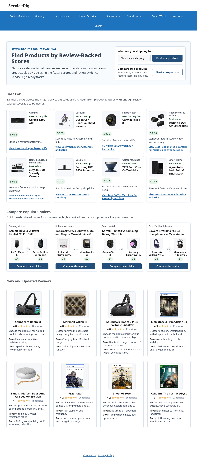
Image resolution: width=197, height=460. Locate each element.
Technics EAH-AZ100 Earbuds (178, 124)
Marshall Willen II (75, 321)
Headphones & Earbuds (177, 114)
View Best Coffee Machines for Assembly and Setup (119, 197)
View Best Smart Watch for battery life (117, 147)
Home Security (91, 16)
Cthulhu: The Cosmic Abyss (169, 393)
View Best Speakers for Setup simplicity (72, 196)
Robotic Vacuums (65, 226)
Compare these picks (29, 266)
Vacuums (181, 16)
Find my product (167, 58)
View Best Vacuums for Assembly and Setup (75, 148)
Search (98, 25)
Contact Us (89, 455)
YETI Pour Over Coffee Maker (131, 169)
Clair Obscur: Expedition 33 (169, 321)
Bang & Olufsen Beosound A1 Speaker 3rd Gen (28, 395)
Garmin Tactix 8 (131, 121)
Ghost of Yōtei (122, 393)
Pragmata (75, 393)
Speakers (115, 16)
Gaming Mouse (17, 226)
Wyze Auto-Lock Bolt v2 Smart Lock (176, 170)
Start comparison (167, 72)
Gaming (43, 16)
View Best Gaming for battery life (28, 148)
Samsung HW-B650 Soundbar (85, 169)
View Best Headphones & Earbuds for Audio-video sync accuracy (168, 148)
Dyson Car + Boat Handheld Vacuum (85, 123)
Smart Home (138, 16)
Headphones (65, 16)
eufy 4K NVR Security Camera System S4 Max (38, 173)
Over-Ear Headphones (160, 226)
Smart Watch (159, 16)
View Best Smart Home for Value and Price (167, 196)
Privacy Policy (106, 455)
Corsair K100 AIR (37, 121)
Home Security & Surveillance (38, 161)
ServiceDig (18, 5)
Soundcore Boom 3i (28, 321)
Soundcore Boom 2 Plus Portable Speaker (122, 323)
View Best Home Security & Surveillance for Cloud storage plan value (26, 197)
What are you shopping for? (135, 51)
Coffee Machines (19, 16)
